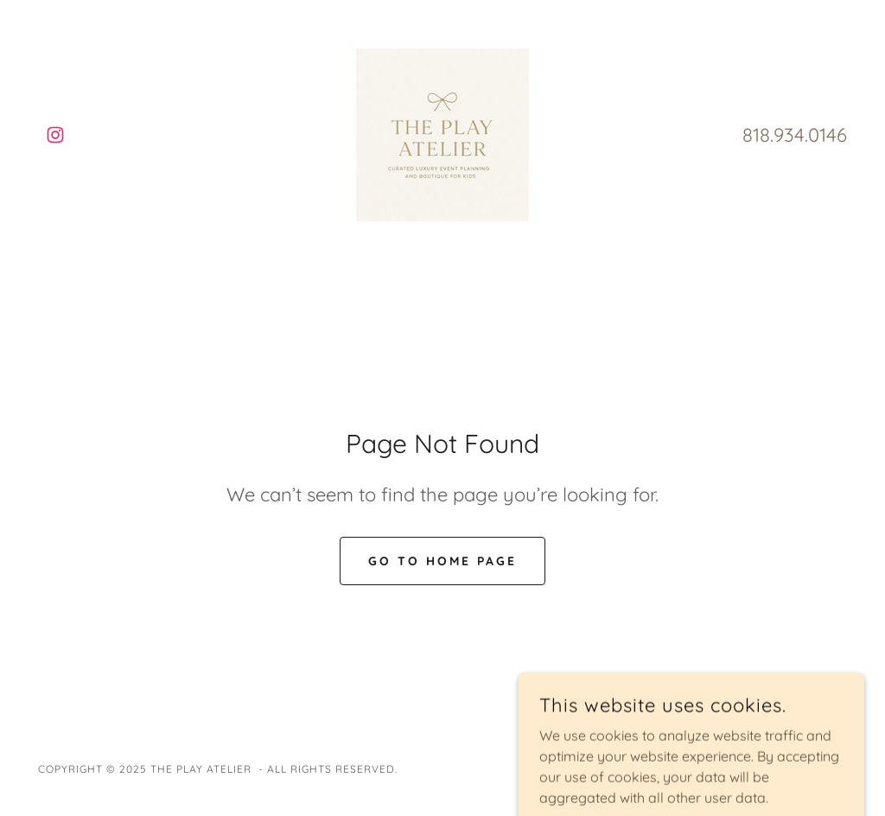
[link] (55, 135)
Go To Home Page (442, 561)
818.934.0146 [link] (794, 135)
